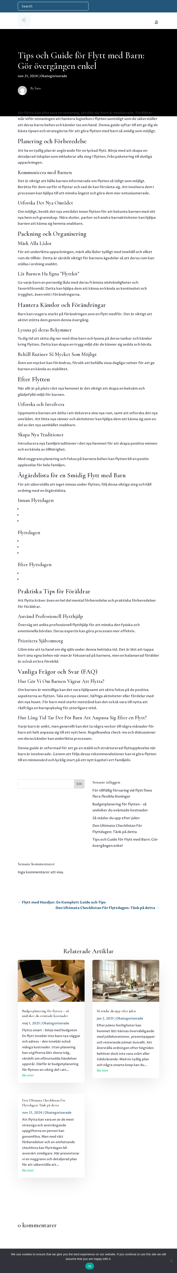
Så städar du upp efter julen (115, 818)
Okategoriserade (53, 76)
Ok (89, 1266)
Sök (79, 784)
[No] (171, 1260)
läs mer (28, 1075)
